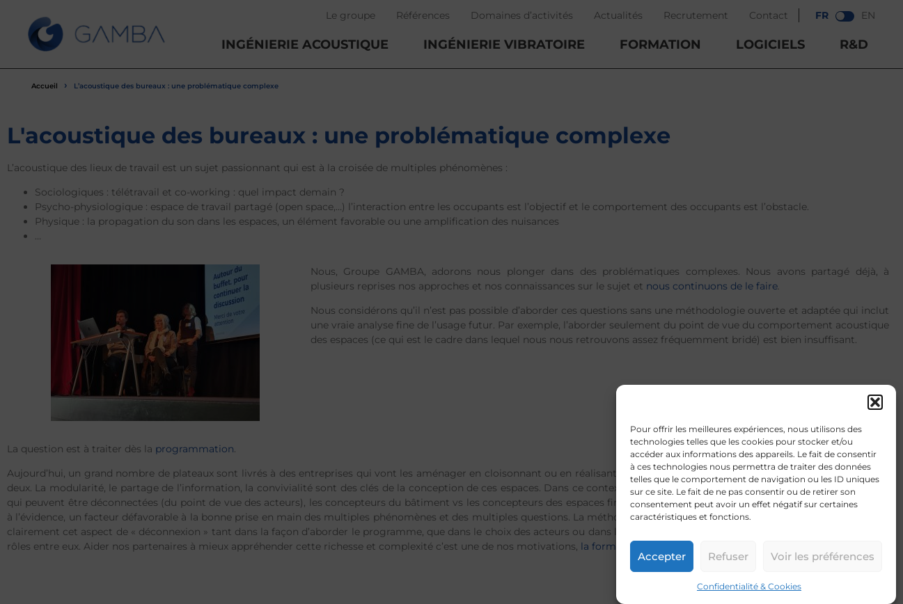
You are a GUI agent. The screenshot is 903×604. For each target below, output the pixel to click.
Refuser (728, 556)
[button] (875, 402)
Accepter (662, 556)
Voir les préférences (822, 556)
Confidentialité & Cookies (749, 586)
